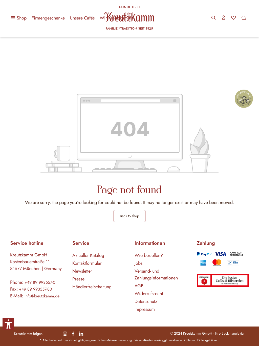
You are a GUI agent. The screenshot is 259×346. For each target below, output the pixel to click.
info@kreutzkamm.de (42, 296)
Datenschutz (146, 301)
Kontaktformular (87, 263)
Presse (78, 279)
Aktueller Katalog (88, 255)
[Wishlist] (234, 18)
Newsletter (82, 271)
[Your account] (224, 18)
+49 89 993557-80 (35, 289)
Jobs (138, 263)
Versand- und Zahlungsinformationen (156, 274)
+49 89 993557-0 (40, 282)
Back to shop (129, 215)
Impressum (145, 309)
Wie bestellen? (149, 255)
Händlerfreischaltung (92, 286)
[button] (8, 324)
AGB (139, 285)
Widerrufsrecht (149, 293)
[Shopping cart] (244, 18)
